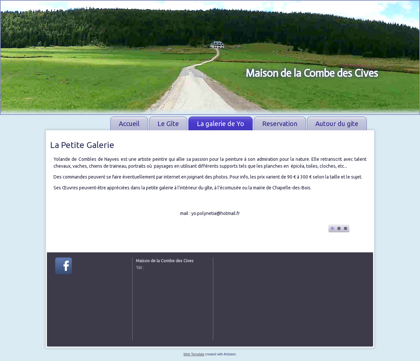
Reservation (279, 123)
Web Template (193, 354)
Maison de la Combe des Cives (312, 73)
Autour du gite (336, 123)
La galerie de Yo (220, 123)
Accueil (129, 123)
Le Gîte (168, 123)
